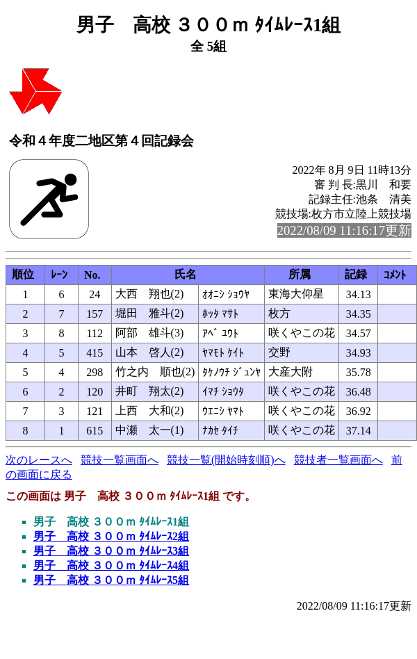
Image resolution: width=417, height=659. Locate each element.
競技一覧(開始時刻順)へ (226, 460)
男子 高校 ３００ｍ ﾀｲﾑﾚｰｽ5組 (111, 580)
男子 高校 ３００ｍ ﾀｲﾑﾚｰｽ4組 (111, 565)
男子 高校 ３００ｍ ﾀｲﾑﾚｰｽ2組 (111, 536)
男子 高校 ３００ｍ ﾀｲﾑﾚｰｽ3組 (111, 551)
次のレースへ (39, 460)
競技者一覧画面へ (338, 460)
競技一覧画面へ (119, 460)
